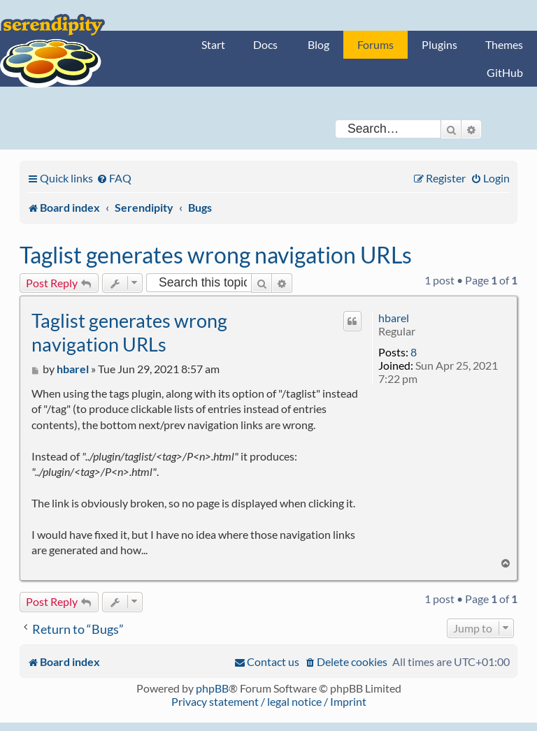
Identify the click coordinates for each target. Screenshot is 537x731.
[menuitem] (113, 178)
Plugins (439, 44)
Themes (504, 44)
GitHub (505, 72)
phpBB (212, 688)
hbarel (393, 317)
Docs (265, 44)
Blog (318, 44)
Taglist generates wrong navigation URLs (216, 254)
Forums (375, 44)
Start (213, 44)
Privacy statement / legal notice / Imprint (268, 701)
